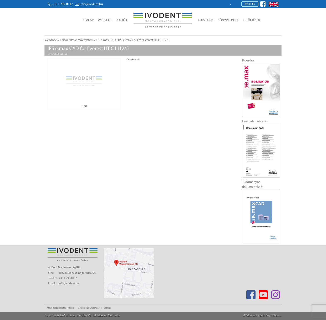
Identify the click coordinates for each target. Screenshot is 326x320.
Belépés (250, 4)
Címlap (88, 20)
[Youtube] (263, 293)
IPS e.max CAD (106, 40)
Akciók (121, 20)
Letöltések (251, 20)
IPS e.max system (82, 40)
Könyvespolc (228, 20)
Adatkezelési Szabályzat (88, 308)
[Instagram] (275, 293)
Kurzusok (206, 20)
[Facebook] (251, 293)
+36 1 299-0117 (60, 4)
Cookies (107, 308)
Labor (64, 40)
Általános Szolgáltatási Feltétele (60, 308)
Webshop (105, 20)
